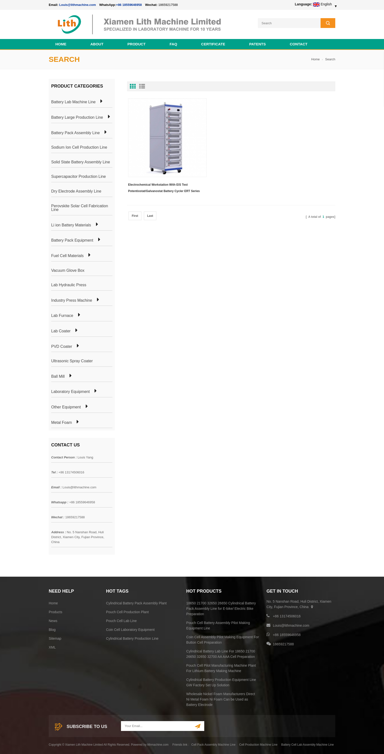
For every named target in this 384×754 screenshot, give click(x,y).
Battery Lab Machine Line (73, 102)
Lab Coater (61, 330)
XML (52, 647)
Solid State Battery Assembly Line (80, 161)
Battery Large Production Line (77, 117)
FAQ (173, 43)
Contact (298, 43)
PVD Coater (61, 346)
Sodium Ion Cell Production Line (79, 147)
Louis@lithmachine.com (79, 486)
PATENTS (257, 43)
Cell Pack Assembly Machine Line (213, 744)
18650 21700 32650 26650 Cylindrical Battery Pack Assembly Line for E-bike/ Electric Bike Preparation (221, 607)
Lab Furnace (62, 315)
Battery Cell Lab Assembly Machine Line (307, 744)
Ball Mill (58, 376)
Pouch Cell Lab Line (121, 620)
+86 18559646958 (129, 5)
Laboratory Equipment (70, 391)
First (135, 199)
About (96, 43)
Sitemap (55, 638)
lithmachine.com (157, 744)
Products (55, 611)
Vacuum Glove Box (67, 270)
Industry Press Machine (71, 300)
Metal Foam (61, 422)
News (53, 620)
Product (136, 43)
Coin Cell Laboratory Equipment (130, 629)
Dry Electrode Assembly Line (76, 191)
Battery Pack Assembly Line (75, 132)
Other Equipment (66, 406)
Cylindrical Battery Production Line (132, 638)
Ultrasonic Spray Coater (72, 360)
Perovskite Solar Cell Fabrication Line (79, 207)
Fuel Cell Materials (67, 255)
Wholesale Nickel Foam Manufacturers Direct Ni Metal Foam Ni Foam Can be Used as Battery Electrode (220, 698)
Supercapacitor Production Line (78, 176)
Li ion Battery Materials (71, 224)
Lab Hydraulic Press (68, 284)
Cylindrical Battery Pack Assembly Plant (136, 602)
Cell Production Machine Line (258, 744)
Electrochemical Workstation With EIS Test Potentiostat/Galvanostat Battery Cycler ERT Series (159, 171)
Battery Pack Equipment (72, 240)
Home (60, 43)
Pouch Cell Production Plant (127, 611)
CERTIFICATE (213, 43)
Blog (52, 629)
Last (150, 199)
